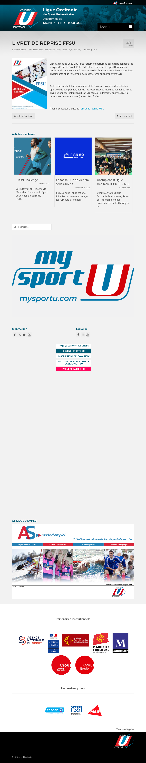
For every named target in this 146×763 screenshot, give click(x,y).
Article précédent (23, 116)
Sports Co (66, 50)
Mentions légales (125, 729)
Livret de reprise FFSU (92, 108)
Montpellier (49, 50)
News (58, 50)
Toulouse (85, 50)
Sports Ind (75, 50)
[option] (32, 173)
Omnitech (21, 50)
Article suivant (124, 116)
